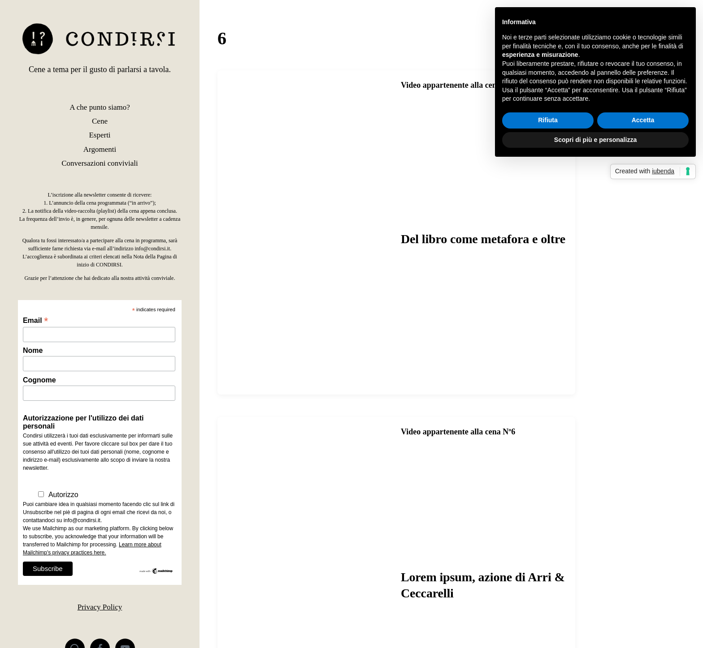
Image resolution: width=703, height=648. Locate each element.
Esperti (99, 135)
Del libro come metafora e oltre (483, 239)
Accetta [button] (643, 120)
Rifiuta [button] (548, 120)
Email (35, 320)
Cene (100, 121)
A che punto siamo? (99, 107)
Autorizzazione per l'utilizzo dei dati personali (83, 422)
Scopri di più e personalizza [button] (595, 139)
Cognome (39, 380)
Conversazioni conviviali (99, 163)
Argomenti (99, 149)
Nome (33, 350)
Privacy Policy (100, 607)
